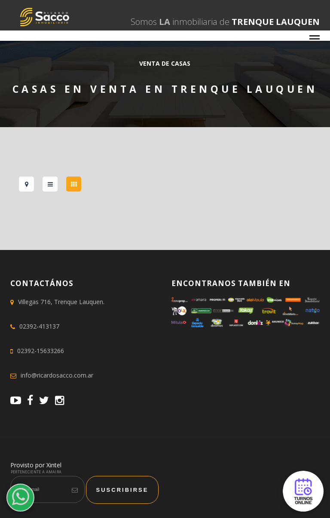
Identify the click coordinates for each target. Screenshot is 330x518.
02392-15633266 (40, 351)
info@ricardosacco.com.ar (57, 375)
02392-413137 (39, 326)
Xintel (53, 465)
